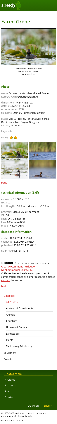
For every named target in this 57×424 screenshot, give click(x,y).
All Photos (12, 302)
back (4, 182)
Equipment (10, 352)
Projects (10, 385)
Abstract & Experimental (20, 308)
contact (5, 280)
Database (9, 295)
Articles (10, 379)
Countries (11, 321)
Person (10, 391)
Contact (10, 397)
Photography (14, 374)
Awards (8, 359)
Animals (10, 314)
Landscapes (13, 333)
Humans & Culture (16, 327)
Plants (9, 340)
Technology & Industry (19, 346)
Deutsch (33, 405)
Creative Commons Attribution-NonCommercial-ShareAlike (19, 268)
